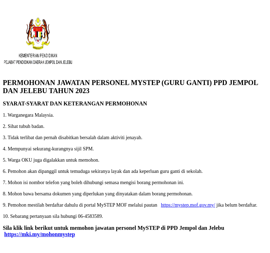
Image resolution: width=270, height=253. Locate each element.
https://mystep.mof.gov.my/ (188, 205)
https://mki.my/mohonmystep (39, 234)
